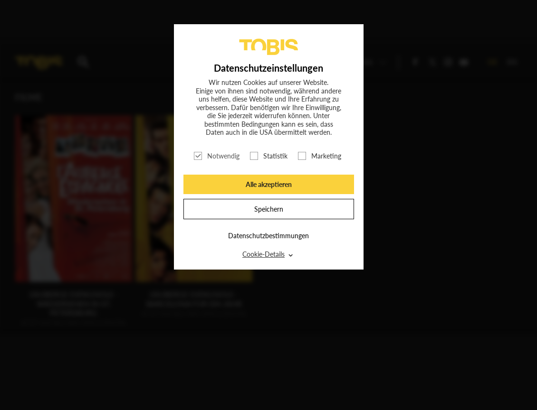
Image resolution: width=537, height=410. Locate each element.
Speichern (268, 209)
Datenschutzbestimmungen (268, 236)
